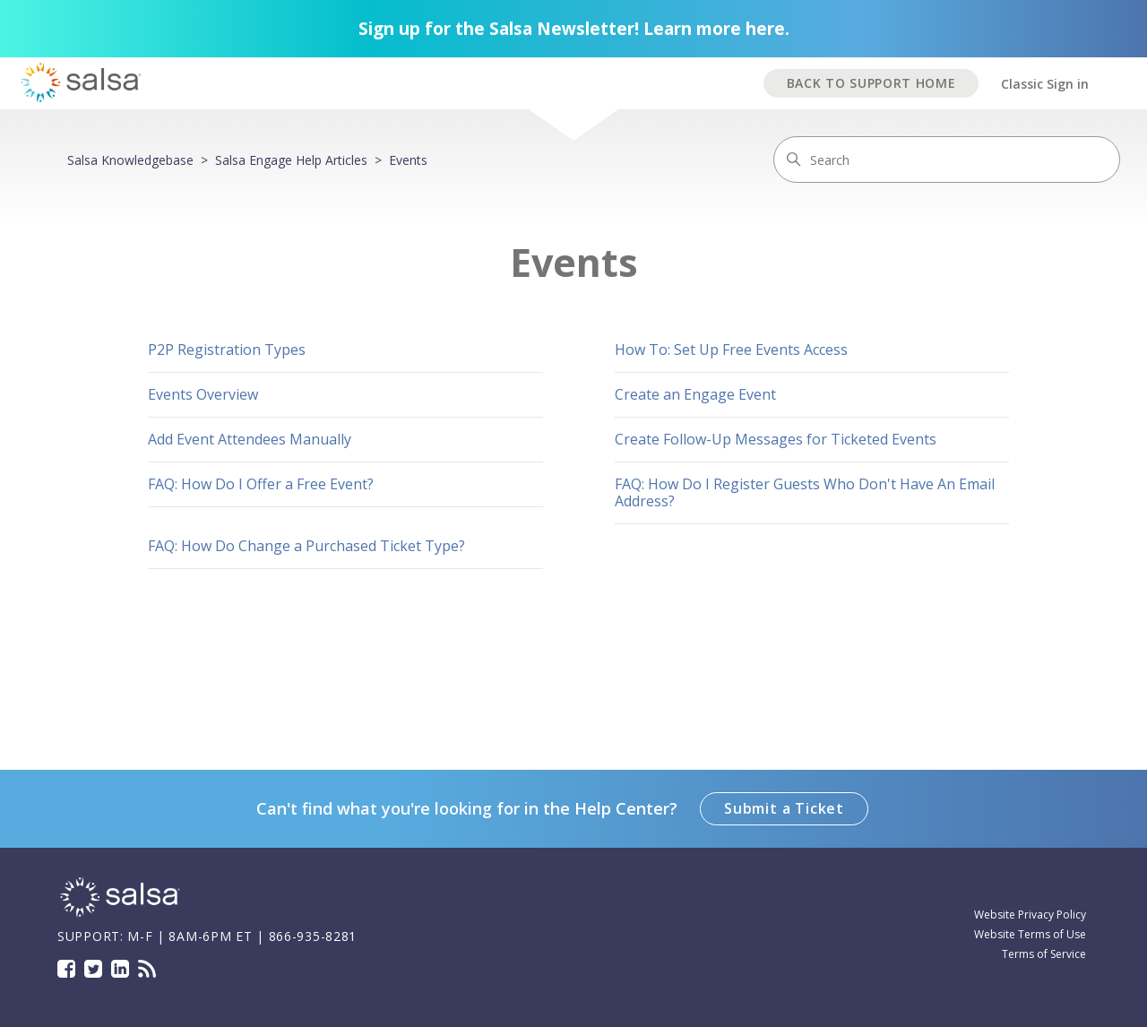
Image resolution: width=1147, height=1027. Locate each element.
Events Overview (203, 394)
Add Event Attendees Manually (249, 439)
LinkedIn (120, 969)
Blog (147, 969)
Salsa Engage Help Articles (291, 159)
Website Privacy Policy (1030, 914)
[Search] (946, 159)
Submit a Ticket (784, 808)
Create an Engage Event (695, 394)
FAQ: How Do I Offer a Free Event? (261, 484)
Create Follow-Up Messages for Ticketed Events (775, 439)
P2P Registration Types (227, 349)
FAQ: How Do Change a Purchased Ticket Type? (306, 546)
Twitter (93, 969)
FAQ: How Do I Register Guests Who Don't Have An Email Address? (805, 492)
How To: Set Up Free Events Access (731, 349)
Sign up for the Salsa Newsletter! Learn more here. (573, 28)
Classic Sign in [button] (1045, 83)
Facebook (66, 969)
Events (408, 159)
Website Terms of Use (1030, 934)
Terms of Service (1044, 954)
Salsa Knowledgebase (130, 159)
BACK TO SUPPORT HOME (871, 82)
